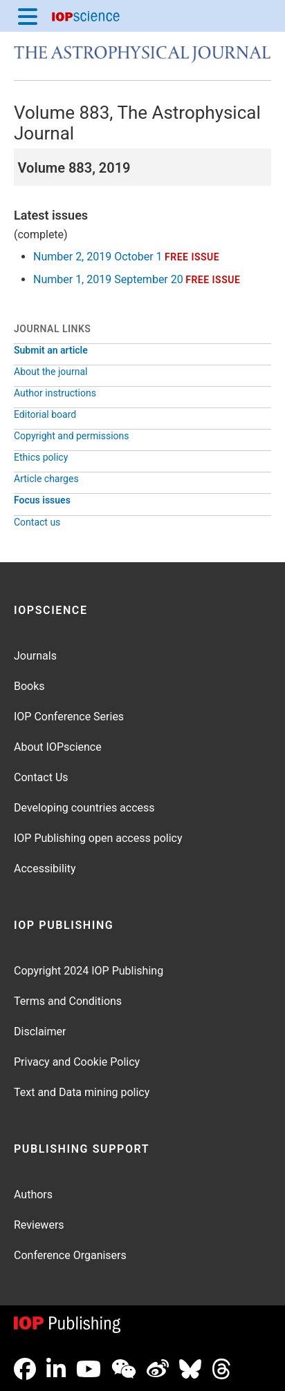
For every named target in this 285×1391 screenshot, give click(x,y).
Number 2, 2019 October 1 (98, 256)
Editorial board (45, 414)
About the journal (50, 371)
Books (29, 686)
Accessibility (45, 868)
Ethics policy (41, 457)
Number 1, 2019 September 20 (108, 279)
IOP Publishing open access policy (98, 838)
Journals (35, 655)
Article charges (46, 478)
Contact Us (41, 777)
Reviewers (39, 1224)
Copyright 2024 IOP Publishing (88, 970)
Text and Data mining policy (81, 1092)
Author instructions (55, 393)
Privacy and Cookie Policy (77, 1061)
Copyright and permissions (71, 435)
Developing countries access (84, 807)
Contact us (37, 522)
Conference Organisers (70, 1255)
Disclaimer (40, 1031)
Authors (33, 1194)
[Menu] (28, 16)
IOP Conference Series (69, 716)
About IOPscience (58, 747)
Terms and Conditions (68, 1001)
